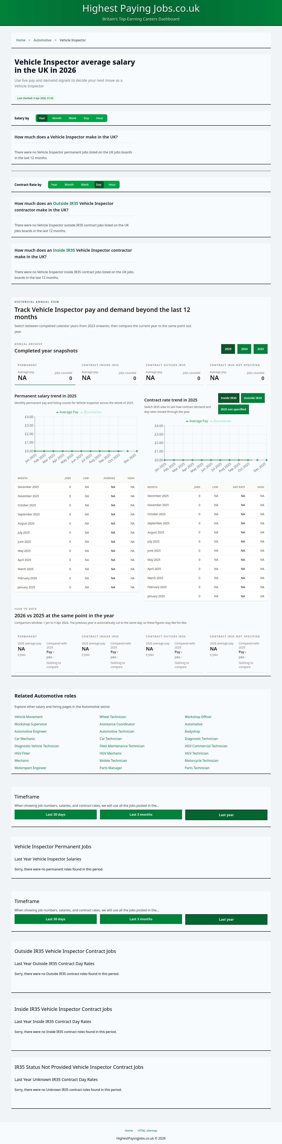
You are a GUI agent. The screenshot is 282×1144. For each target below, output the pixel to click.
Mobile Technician (113, 760)
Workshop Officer (198, 717)
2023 (260, 349)
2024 (244, 349)
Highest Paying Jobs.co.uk (141, 8)
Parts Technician (197, 768)
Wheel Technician (113, 717)
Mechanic (22, 760)
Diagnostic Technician (201, 738)
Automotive (42, 40)
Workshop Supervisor (31, 724)
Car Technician (111, 738)
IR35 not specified (233, 409)
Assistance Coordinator (117, 724)
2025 (228, 349)
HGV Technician (196, 753)
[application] (76, 439)
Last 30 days (55, 814)
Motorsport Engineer (30, 768)
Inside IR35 (229, 398)
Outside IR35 (253, 398)
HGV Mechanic (111, 753)
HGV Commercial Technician (206, 746)
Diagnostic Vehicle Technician (37, 746)
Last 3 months (141, 814)
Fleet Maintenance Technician (122, 746)
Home (21, 40)
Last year (226, 815)
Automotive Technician (117, 731)
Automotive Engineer (31, 731)
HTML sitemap (147, 1130)
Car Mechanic (25, 738)
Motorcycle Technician (202, 760)
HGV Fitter (22, 753)
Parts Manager (111, 768)
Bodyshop (192, 731)
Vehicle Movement (29, 717)
